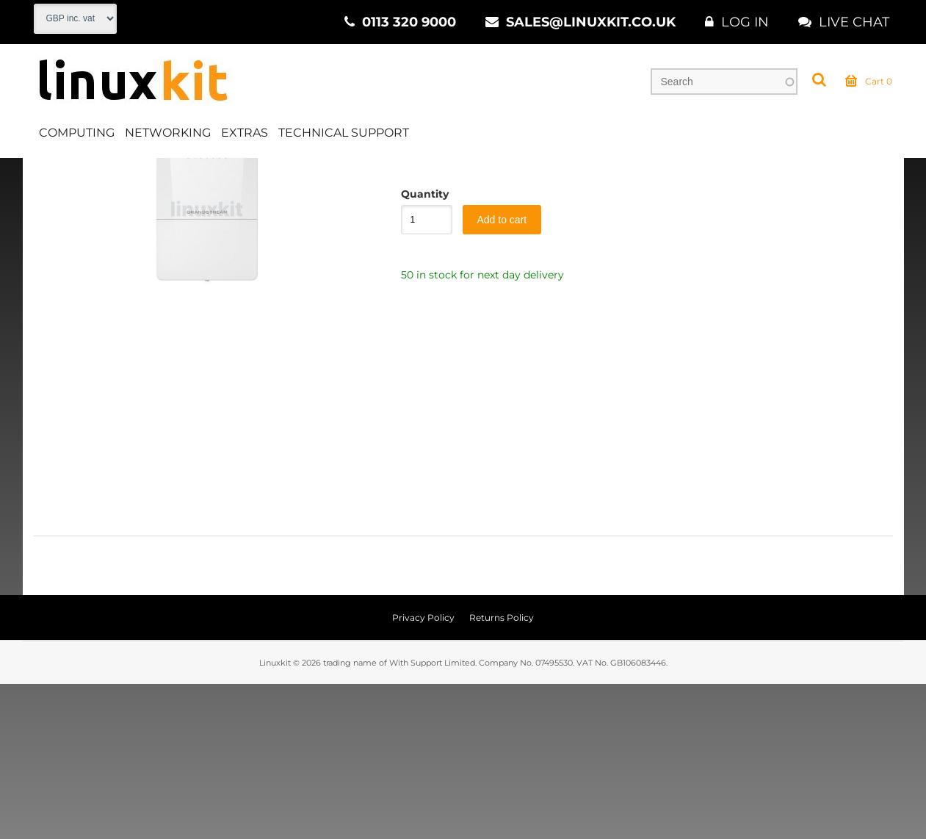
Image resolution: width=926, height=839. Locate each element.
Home (49, 175)
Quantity (419, 349)
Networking (168, 135)
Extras (244, 135)
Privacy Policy (423, 772)
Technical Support (343, 135)
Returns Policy (501, 772)
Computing (77, 135)
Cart (868, 84)
